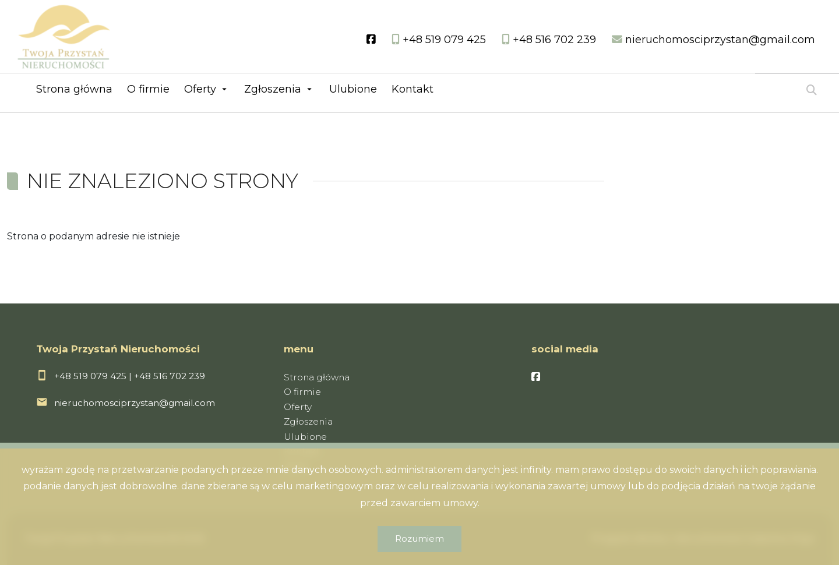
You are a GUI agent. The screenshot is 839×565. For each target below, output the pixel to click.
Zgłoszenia (272, 89)
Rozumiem (419, 538)
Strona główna (74, 89)
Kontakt (412, 89)
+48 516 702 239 (169, 376)
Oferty (200, 89)
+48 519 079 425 (90, 376)
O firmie (148, 89)
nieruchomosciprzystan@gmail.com (134, 402)
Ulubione (353, 89)
